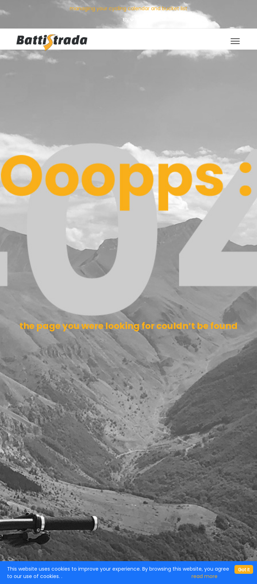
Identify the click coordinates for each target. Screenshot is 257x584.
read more (205, 576)
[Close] (243, 569)
